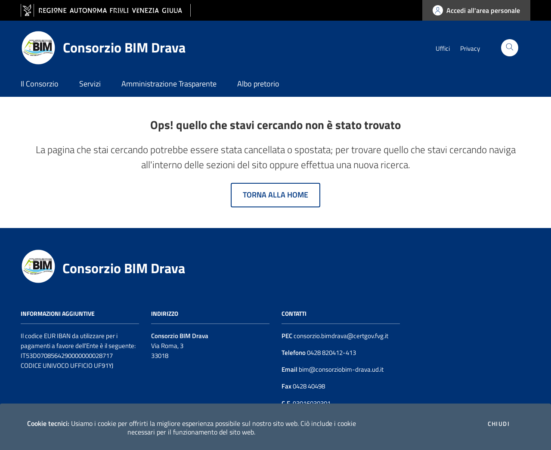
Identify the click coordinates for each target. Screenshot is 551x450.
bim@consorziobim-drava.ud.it (340, 369)
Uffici (443, 48)
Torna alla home (275, 194)
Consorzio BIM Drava (123, 268)
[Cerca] (509, 47)
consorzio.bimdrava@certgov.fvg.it (341, 336)
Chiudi (499, 424)
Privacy (470, 48)
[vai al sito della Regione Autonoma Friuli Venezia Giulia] (106, 10)
